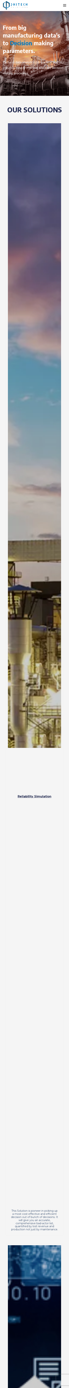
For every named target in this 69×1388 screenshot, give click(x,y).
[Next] (65, 48)
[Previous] (3, 48)
